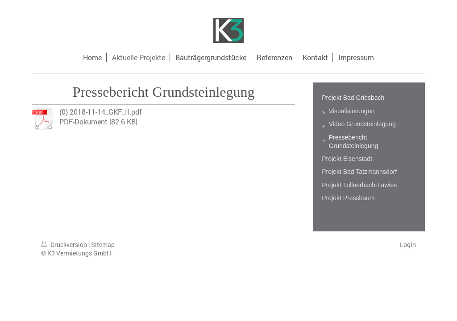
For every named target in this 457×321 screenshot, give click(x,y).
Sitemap (103, 244)
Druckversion (64, 244)
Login (408, 244)
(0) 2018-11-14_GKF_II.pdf (100, 111)
